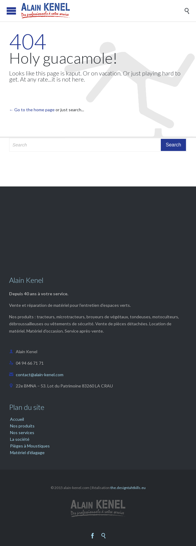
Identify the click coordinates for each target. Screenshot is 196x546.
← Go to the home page (32, 109)
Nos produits (22, 425)
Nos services (22, 432)
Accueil (17, 419)
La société (19, 439)
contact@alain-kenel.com (36, 374)
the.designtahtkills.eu (128, 487)
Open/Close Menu (11, 10)
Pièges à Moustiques (30, 445)
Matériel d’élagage (27, 452)
